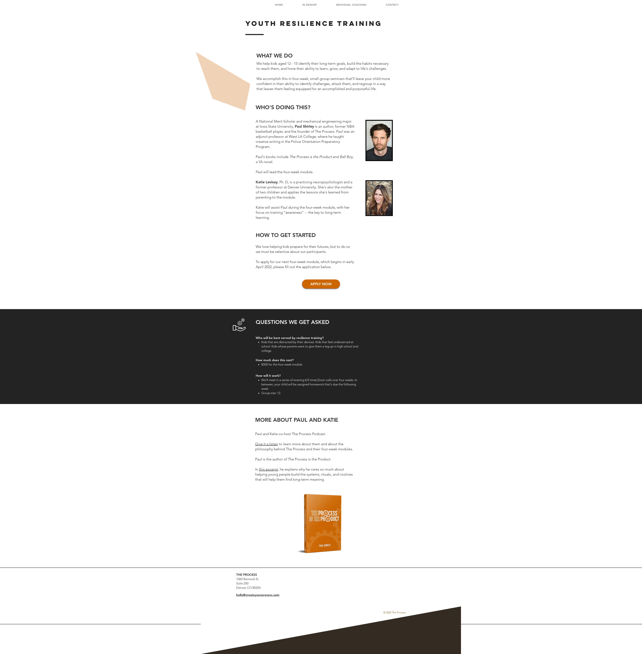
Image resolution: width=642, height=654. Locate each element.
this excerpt (268, 469)
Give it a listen (266, 444)
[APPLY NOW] (321, 283)
